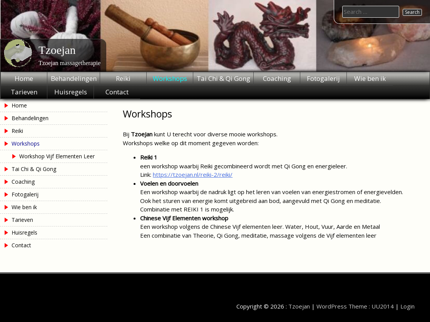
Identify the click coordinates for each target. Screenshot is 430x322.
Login (407, 306)
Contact (117, 91)
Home (24, 78)
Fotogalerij (323, 78)
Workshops (170, 78)
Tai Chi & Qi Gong (223, 78)
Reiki (123, 78)
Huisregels (70, 91)
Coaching (277, 78)
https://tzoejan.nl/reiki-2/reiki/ (193, 174)
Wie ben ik (370, 78)
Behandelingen (74, 78)
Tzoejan (57, 50)
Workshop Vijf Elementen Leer (57, 156)
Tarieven (24, 91)
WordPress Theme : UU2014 (355, 306)
